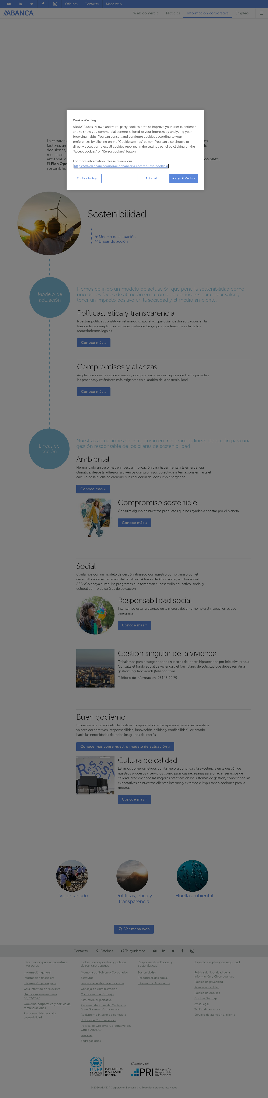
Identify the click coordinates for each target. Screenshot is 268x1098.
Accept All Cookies (183, 178)
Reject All (152, 178)
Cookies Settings (87, 178)
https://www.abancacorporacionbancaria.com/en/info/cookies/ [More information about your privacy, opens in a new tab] (121, 166)
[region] (135, 150)
